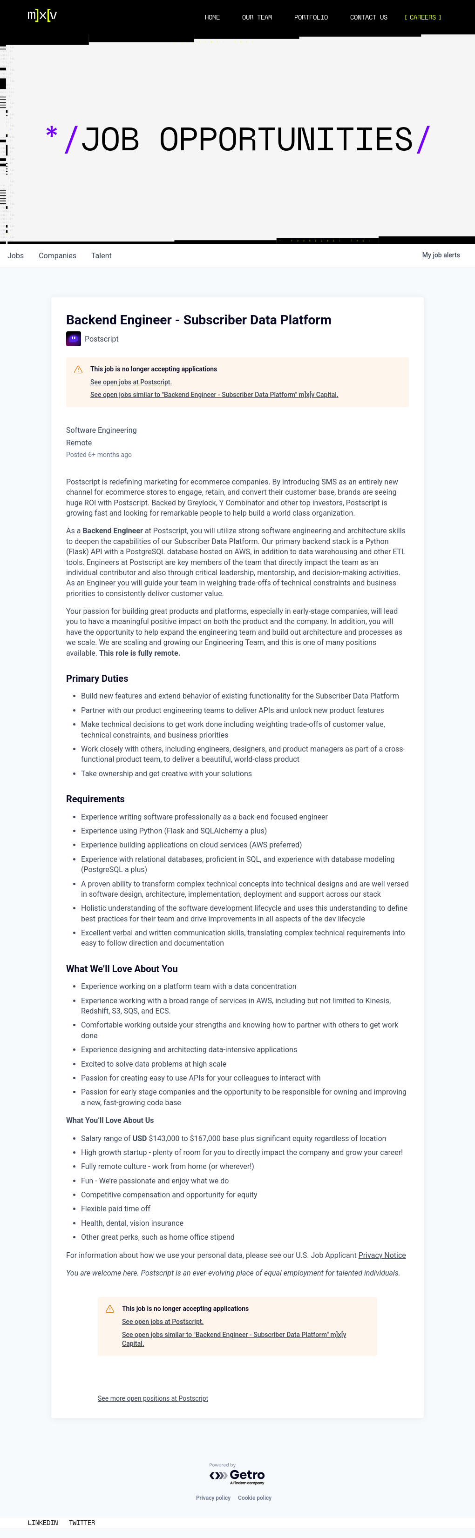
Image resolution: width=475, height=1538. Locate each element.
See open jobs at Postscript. (131, 382)
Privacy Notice (382, 1255)
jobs (15, 255)
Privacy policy (213, 1498)
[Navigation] (42, 17)
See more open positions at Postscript (153, 1398)
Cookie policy (254, 1498)
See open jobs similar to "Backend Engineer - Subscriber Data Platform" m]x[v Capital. (214, 394)
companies (57, 255)
